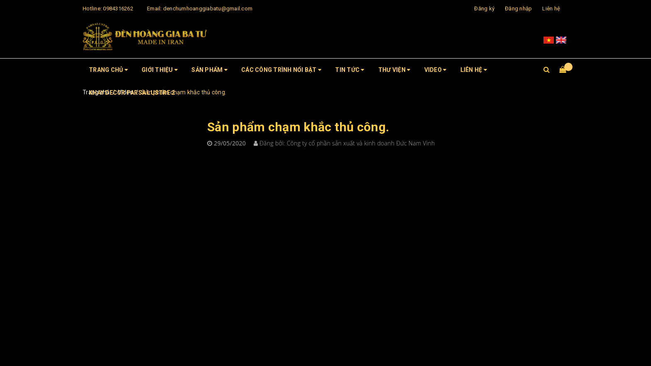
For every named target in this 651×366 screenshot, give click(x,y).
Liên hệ (551, 8)
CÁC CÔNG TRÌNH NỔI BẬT (281, 69)
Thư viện (394, 69)
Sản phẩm (209, 69)
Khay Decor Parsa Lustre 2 (132, 92)
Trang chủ (108, 69)
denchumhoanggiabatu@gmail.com (207, 8)
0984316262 (118, 8)
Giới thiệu (160, 69)
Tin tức (349, 69)
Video (435, 69)
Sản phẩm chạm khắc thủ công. (298, 127)
